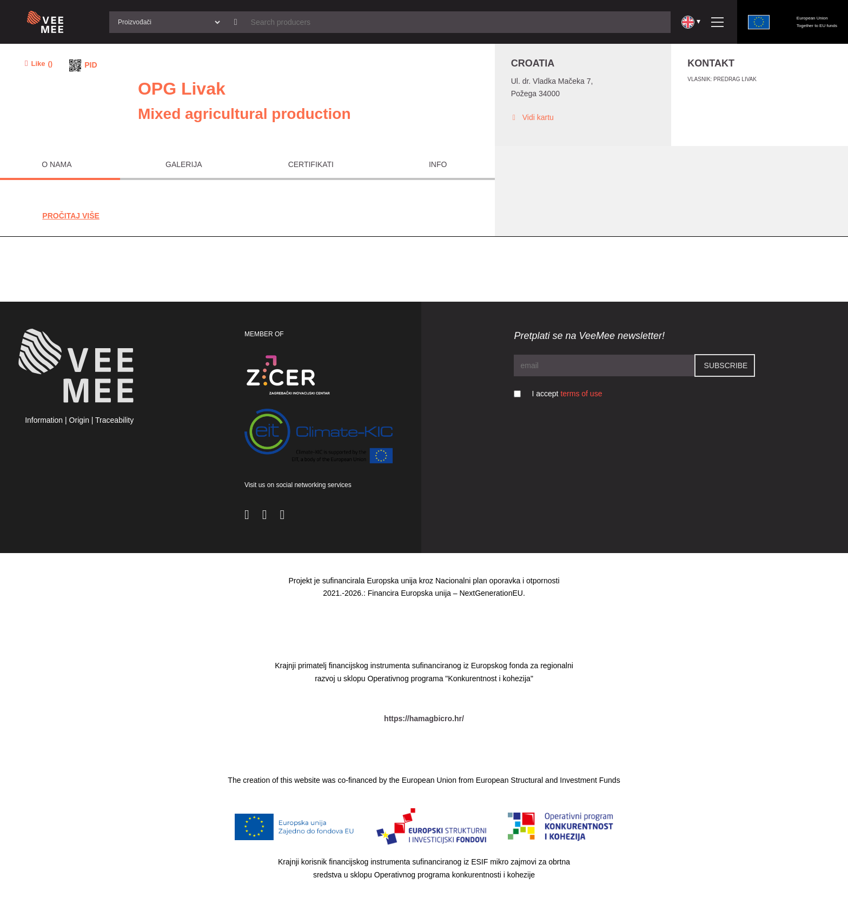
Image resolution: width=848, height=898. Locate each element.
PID (90, 65)
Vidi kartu (532, 117)
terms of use (581, 393)
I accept (567, 393)
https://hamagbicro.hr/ (424, 718)
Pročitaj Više (71, 215)
